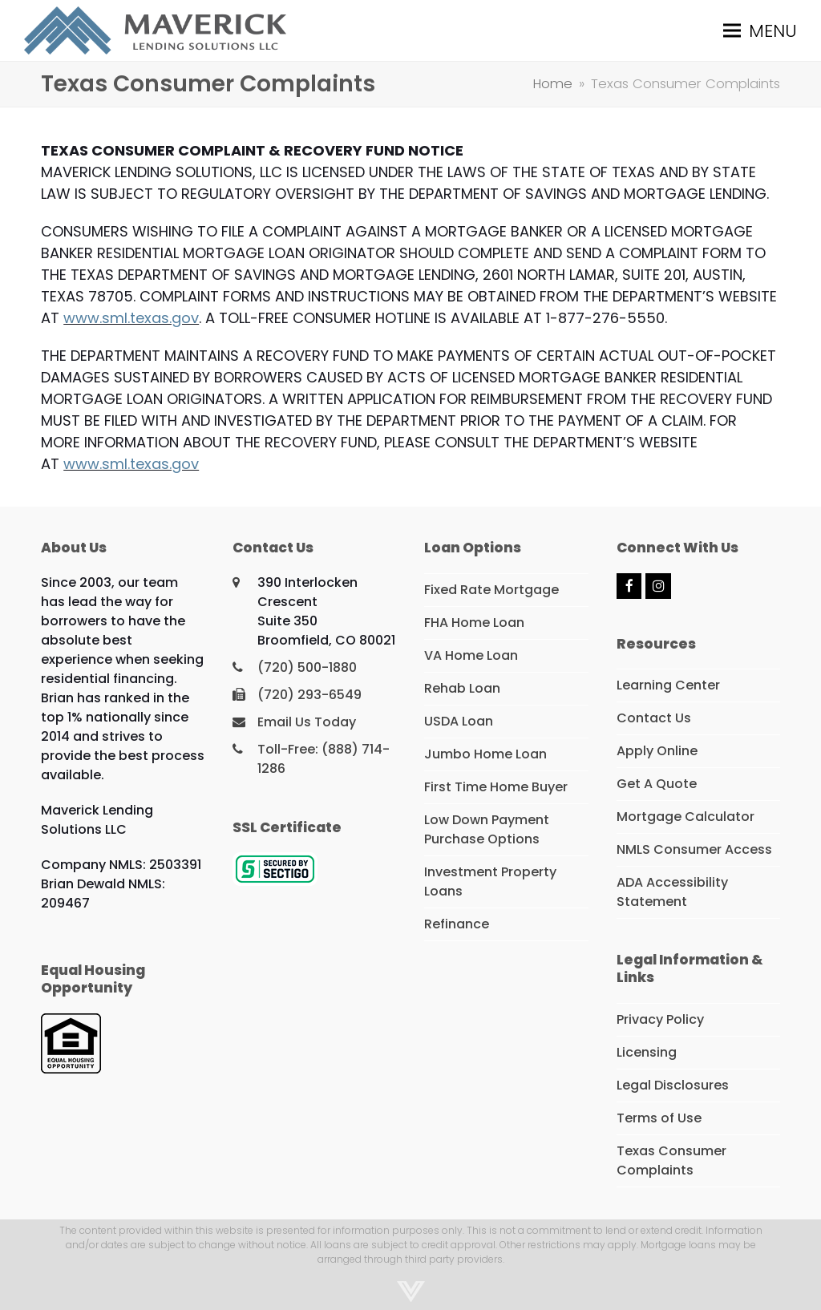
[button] (760, 30)
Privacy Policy (660, 1019)
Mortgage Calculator (685, 816)
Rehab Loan (462, 688)
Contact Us (654, 718)
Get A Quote (657, 783)
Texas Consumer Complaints (671, 1160)
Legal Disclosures (673, 1085)
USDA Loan (458, 721)
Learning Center (668, 685)
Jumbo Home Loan (485, 754)
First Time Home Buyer (496, 787)
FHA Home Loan (474, 622)
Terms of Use (659, 1118)
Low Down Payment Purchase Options (486, 829)
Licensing (647, 1052)
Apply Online (657, 751)
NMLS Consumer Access (694, 849)
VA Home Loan (471, 655)
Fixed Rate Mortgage (491, 589)
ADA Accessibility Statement (672, 892)
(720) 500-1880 (307, 667)
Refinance (456, 924)
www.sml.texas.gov (131, 318)
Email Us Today (306, 722)
